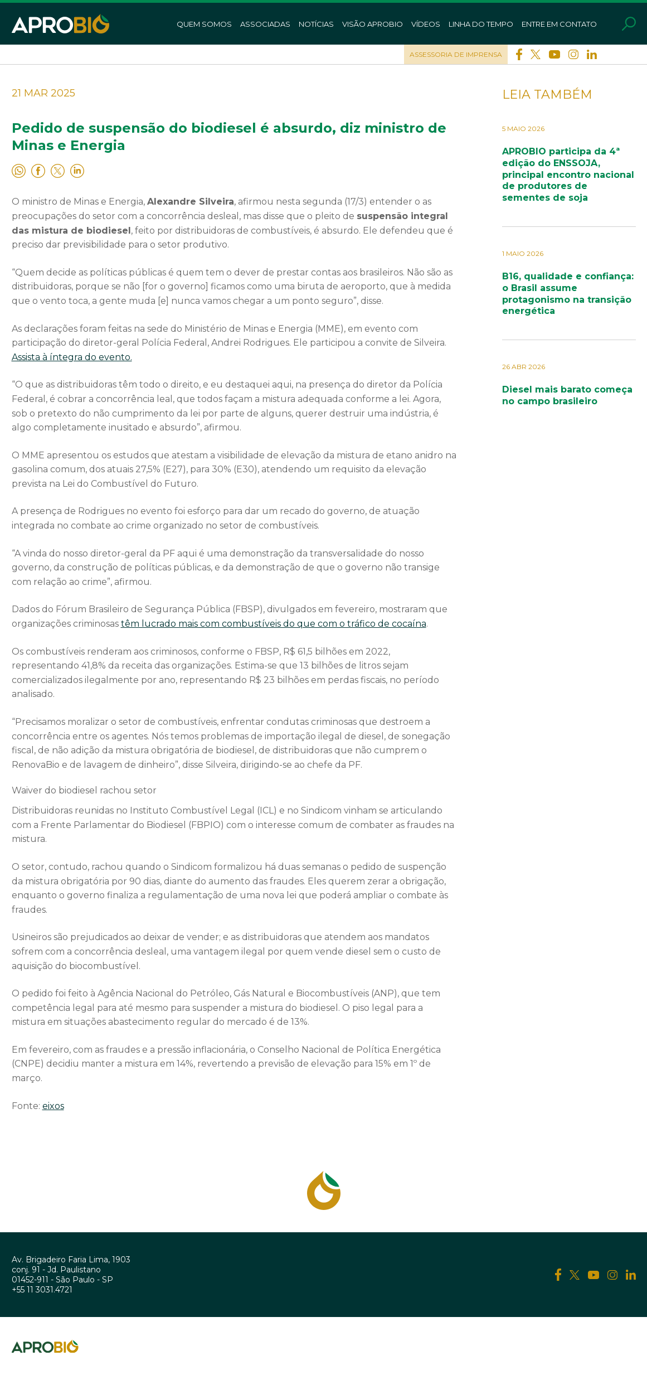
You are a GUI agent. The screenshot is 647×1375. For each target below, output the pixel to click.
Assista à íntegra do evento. (72, 357)
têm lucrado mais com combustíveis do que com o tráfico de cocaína (273, 623)
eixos (53, 1106)
